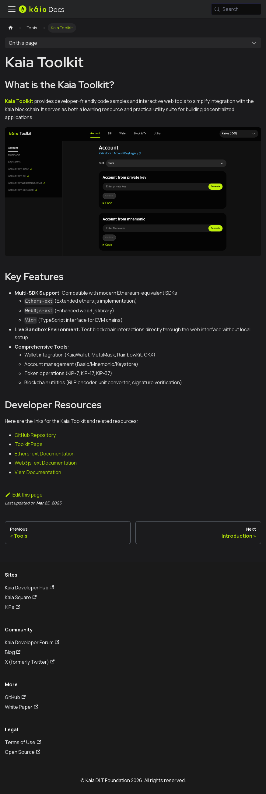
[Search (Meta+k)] (236, 9)
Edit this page (24, 494)
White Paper (21, 707)
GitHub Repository (35, 435)
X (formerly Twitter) (29, 662)
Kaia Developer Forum (32, 642)
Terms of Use (23, 742)
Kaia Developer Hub (29, 587)
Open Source (22, 752)
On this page (23, 43)
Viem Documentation (38, 472)
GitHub (15, 697)
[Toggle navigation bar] (11, 9)
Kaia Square (21, 597)
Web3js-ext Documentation (46, 462)
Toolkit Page (29, 444)
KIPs (12, 607)
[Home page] (10, 28)
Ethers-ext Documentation (45, 453)
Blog (12, 652)
